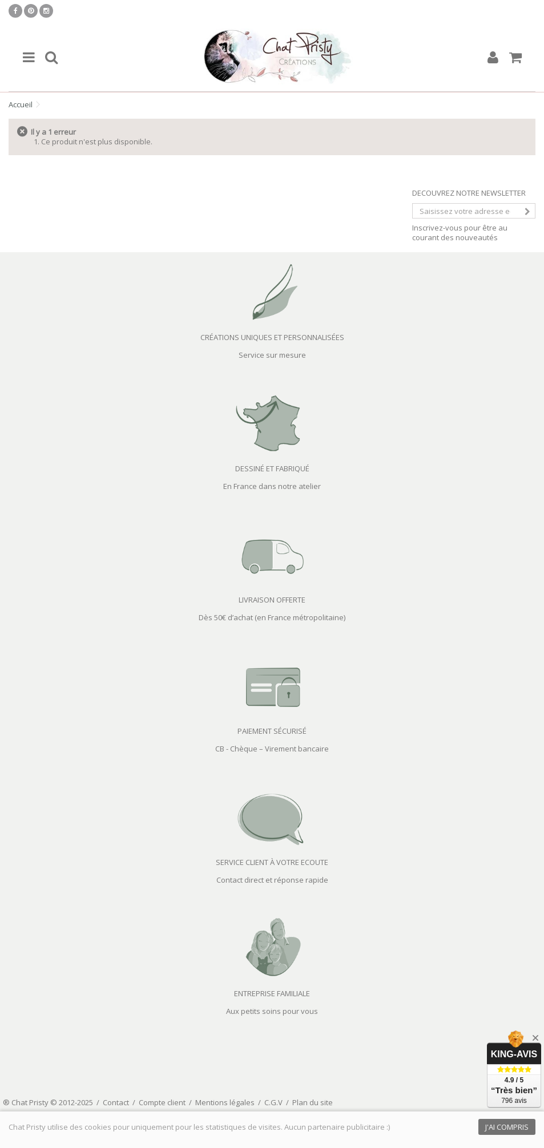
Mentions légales (225, 1102)
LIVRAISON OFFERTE (272, 600)
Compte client (162, 1102)
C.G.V (273, 1102)
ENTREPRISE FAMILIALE (272, 993)
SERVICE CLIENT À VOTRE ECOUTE (272, 862)
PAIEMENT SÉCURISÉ (272, 731)
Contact (116, 1102)
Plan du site (312, 1102)
